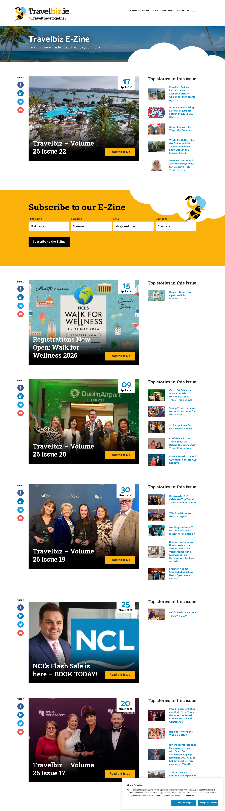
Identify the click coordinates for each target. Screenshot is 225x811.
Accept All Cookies (208, 804)
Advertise (183, 10)
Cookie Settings (183, 804)
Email (133, 224)
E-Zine (145, 10)
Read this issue (119, 152)
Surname (91, 224)
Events (134, 10)
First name (49, 224)
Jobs (155, 10)
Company (176, 224)
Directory (167, 10)
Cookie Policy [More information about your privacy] (190, 796)
